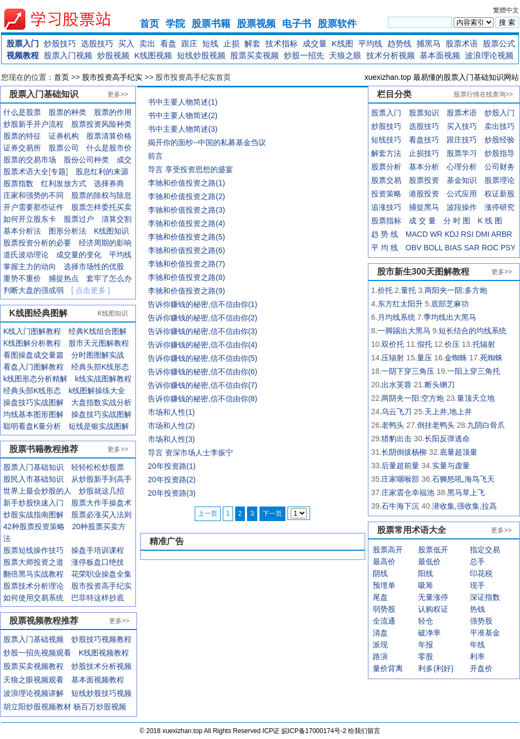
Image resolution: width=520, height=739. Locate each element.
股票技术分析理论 (33, 585)
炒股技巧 (60, 43)
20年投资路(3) (172, 493)
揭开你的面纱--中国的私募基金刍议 (207, 142)
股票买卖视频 (254, 55)
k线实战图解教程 (103, 378)
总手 (477, 561)
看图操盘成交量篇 (33, 355)
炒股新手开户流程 (33, 124)
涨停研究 (499, 207)
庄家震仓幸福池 (407, 492)
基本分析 (424, 166)
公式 (454, 193)
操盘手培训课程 (97, 550)
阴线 (380, 573)
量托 (408, 290)
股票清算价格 (109, 136)
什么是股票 (22, 112)
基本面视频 (440, 55)
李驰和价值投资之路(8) (186, 277)
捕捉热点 (64, 278)
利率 (477, 656)
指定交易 (485, 549)
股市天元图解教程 (99, 343)
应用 (469, 193)
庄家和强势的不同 (33, 195)
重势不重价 (22, 278)
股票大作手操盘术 (101, 502)
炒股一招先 (304, 55)
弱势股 (384, 609)
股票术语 (462, 43)
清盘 (380, 632)
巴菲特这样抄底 (97, 597)
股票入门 (22, 43)
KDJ (451, 234)
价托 (385, 290)
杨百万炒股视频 (99, 706)
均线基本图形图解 (33, 414)
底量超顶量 (458, 452)
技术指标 (281, 43)
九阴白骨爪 (486, 425)
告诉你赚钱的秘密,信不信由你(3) (202, 331)
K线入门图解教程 (32, 331)
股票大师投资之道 (33, 562)
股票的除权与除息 (101, 195)
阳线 (425, 573)
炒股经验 (499, 139)
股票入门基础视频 (33, 639)
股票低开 (433, 549)
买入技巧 (462, 126)
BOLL (432, 247)
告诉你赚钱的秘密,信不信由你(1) (202, 304)
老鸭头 (392, 425)
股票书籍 (210, 23)
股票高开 (388, 549)
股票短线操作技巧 (33, 550)
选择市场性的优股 (94, 266)
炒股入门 (499, 112)
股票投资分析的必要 (37, 242)
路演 (380, 656)
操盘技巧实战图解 (33, 402)
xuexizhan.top (66, 19)
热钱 (477, 609)
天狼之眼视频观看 (33, 679)
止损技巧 (424, 153)
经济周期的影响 (105, 242)
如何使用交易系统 (33, 597)
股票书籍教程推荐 (43, 449)
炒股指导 (499, 153)
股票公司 (64, 147)
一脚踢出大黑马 (404, 330)
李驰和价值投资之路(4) (186, 223)
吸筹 (425, 585)
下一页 (272, 513)
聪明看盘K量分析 (32, 426)
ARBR (501, 234)
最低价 (429, 561)
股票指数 (18, 183)
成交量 (315, 43)
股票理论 (499, 180)
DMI (483, 234)
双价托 (392, 344)
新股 (507, 193)
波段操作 (462, 207)
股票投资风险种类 (101, 124)
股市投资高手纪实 (112, 77)
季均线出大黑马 (449, 317)
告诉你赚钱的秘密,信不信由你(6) (202, 371)
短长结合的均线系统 (473, 330)
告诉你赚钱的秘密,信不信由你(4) (202, 344)
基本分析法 (22, 231)
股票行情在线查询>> (483, 94)
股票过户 (79, 219)
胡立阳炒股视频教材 (37, 706)
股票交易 (386, 180)
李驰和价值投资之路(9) (186, 290)
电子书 (296, 23)
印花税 (481, 573)
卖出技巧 (499, 126)
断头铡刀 (440, 384)
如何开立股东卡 (29, 219)
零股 (425, 656)
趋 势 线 (384, 234)
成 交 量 (422, 220)
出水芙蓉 (396, 384)
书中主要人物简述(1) (182, 102)
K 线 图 (490, 220)
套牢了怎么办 (109, 278)
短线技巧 (386, 139)
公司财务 (499, 166)
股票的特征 (22, 136)
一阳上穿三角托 (473, 371)
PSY (508, 247)
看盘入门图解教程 (33, 366)
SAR (472, 247)
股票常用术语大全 (411, 530)
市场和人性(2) (171, 425)
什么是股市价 (109, 147)
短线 (210, 43)
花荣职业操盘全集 (101, 574)
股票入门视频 (68, 55)
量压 (424, 357)
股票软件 (337, 23)
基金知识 (462, 180)
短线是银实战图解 (99, 426)
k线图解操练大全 (97, 390)
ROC (490, 247)
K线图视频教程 (104, 652)
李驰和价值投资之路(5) (186, 236)
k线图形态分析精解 (35, 378)
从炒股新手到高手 (101, 479)
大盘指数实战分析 (101, 402)
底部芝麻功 (450, 303)
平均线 (370, 43)
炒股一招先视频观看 (37, 652)
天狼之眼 (345, 55)
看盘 (168, 43)
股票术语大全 (26, 171)
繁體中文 (506, 10)
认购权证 (433, 609)
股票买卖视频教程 (33, 666)
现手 (477, 585)
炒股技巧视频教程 (101, 639)
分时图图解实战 (97, 355)
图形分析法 (67, 231)
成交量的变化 (78, 254)
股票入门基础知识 (33, 467)
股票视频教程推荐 (43, 620)
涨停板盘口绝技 (97, 562)
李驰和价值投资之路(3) (186, 210)
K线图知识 (111, 231)
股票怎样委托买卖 (101, 207)
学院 (175, 23)
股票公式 (499, 43)
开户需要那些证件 (33, 207)
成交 (124, 159)
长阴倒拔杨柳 (404, 452)
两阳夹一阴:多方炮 (456, 290)
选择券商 (109, 183)
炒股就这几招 (101, 491)
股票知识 (424, 112)
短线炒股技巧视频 (101, 693)
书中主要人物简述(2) (182, 115)
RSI (467, 234)
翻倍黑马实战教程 (33, 574)
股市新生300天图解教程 (423, 271)
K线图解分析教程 (32, 343)
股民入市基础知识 (33, 479)
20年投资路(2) (172, 479)
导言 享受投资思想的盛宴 (190, 169)
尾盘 (380, 597)
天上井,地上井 (448, 411)
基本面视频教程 (97, 679)
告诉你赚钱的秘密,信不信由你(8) (202, 398)
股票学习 (462, 153)
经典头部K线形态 (100, 366)
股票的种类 (67, 112)
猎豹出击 (396, 438)
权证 (492, 193)
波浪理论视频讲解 (33, 693)
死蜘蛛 (491, 357)
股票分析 (386, 166)
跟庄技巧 (462, 139)
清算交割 (116, 219)
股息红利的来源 (102, 171)
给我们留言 (364, 731)
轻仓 (425, 621)
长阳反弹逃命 (447, 438)
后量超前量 (400, 465)
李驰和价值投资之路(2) (186, 196)
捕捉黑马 (424, 207)
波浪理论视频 (489, 55)
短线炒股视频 (201, 55)
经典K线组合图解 (97, 331)
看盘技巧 (424, 139)
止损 (231, 43)
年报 (425, 644)
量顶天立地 (476, 398)
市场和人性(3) (171, 439)
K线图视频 (153, 55)
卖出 (147, 43)
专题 (58, 171)
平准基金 (485, 632)
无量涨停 (433, 597)
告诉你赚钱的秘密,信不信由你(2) (202, 317)
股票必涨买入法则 (101, 514)
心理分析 (462, 166)
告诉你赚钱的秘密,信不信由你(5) (202, 358)
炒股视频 (113, 55)
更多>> (117, 94)
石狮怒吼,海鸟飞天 (463, 479)
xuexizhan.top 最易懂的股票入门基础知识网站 (442, 77)
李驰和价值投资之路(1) (186, 183)
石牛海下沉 (400, 506)
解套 (252, 43)
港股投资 (424, 193)
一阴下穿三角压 (407, 371)
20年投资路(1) (172, 466)
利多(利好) (435, 668)
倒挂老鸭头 (436, 425)
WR (436, 234)
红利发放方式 (63, 183)
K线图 (342, 43)
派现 (380, 644)
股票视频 (256, 23)
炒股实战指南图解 (33, 514)
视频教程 (22, 55)
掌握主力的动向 (29, 266)
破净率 (429, 632)
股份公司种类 (86, 159)
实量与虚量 (451, 465)
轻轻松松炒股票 (97, 467)
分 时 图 (456, 220)
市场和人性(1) (171, 412)
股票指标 (386, 220)
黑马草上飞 (466, 492)
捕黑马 (428, 43)
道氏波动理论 (26, 254)
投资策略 (386, 193)
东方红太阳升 (400, 303)
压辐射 (392, 357)
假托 (424, 344)
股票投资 (424, 180)
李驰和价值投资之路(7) (186, 263)
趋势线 (399, 43)
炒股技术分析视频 (101, 666)
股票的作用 (113, 112)
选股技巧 (97, 43)
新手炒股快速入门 (33, 502)
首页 (149, 23)
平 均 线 (384, 247)
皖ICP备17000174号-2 (315, 731)
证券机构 (64, 136)
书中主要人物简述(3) (182, 129)
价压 (452, 344)
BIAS (453, 247)
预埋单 (384, 585)
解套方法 (386, 153)
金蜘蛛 (455, 357)
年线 (477, 644)
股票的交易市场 (29, 159)
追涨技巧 (386, 207)
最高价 (384, 561)
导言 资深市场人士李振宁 (190, 452)
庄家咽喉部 (400, 479)
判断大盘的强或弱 (33, 290)
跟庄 (189, 43)
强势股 (481, 621)
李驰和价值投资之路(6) (186, 250)
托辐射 (484, 344)
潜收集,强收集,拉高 (464, 506)
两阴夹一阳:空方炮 (412, 398)
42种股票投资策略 (34, 526)
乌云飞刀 (396, 411)
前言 (155, 156)
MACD (417, 234)
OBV (414, 247)
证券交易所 (22, 147)
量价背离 (388, 668)
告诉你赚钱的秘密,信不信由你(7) (202, 385)
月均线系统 (396, 317)
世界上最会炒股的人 (37, 491)
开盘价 (481, 668)
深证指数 (485, 597)
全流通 (384, 621)
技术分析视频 (390, 55)
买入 (126, 43)
